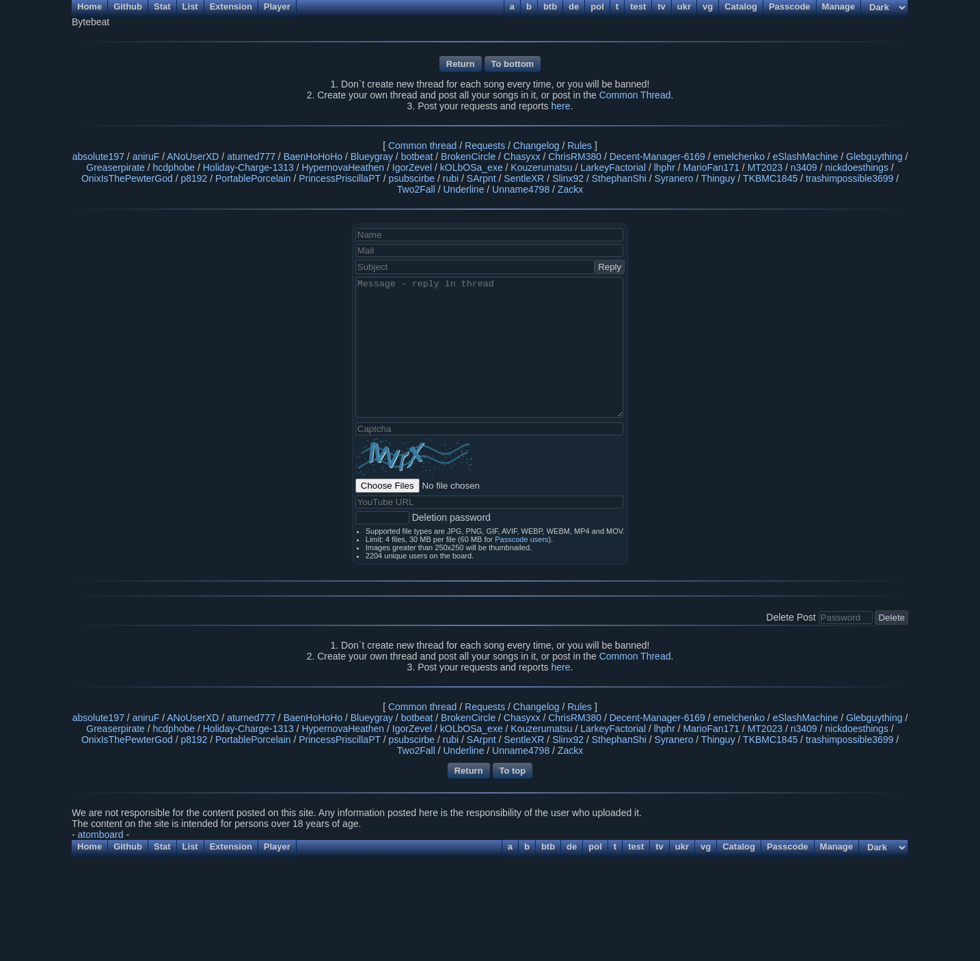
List (190, 846)
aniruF (146, 156)
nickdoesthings (856, 167)
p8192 (193, 178)
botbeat (417, 156)
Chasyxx (522, 156)
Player (277, 846)
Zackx (570, 189)
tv (659, 846)
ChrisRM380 (574, 156)
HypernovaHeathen (342, 167)
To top (513, 771)
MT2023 (765, 167)
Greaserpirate (115, 167)
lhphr (664, 167)
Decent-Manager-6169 (657, 156)
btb (548, 846)
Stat (162, 846)
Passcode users (521, 539)
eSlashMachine (806, 156)
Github (127, 846)
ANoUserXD (193, 156)
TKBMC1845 (770, 178)
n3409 (804, 167)
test (636, 846)
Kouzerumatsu (541, 167)
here (560, 105)
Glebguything (874, 156)
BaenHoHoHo (313, 156)
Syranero (674, 178)
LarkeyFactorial (613, 167)
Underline (464, 189)
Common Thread (635, 95)
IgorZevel (412, 167)
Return (460, 64)
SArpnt (481, 178)
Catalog (738, 846)
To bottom (512, 64)
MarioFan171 (711, 167)
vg (705, 846)
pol (595, 846)
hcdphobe (174, 167)
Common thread (422, 145)
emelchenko (739, 156)
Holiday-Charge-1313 (248, 167)
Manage (836, 846)
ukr (682, 846)
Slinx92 (568, 178)
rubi (451, 178)
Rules (579, 145)
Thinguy (718, 178)
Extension (231, 846)
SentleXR (524, 178)
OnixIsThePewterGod (127, 178)
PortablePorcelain (253, 178)
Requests (485, 145)
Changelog (536, 145)
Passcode (787, 846)
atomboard (101, 834)
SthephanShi (619, 178)
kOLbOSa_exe (471, 167)
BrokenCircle (468, 156)
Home (89, 846)
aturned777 (251, 156)
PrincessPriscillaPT (340, 178)
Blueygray (372, 156)
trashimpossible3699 (849, 178)
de (572, 846)
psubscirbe (411, 178)
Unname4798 (520, 189)
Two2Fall (416, 189)
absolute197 (98, 156)
